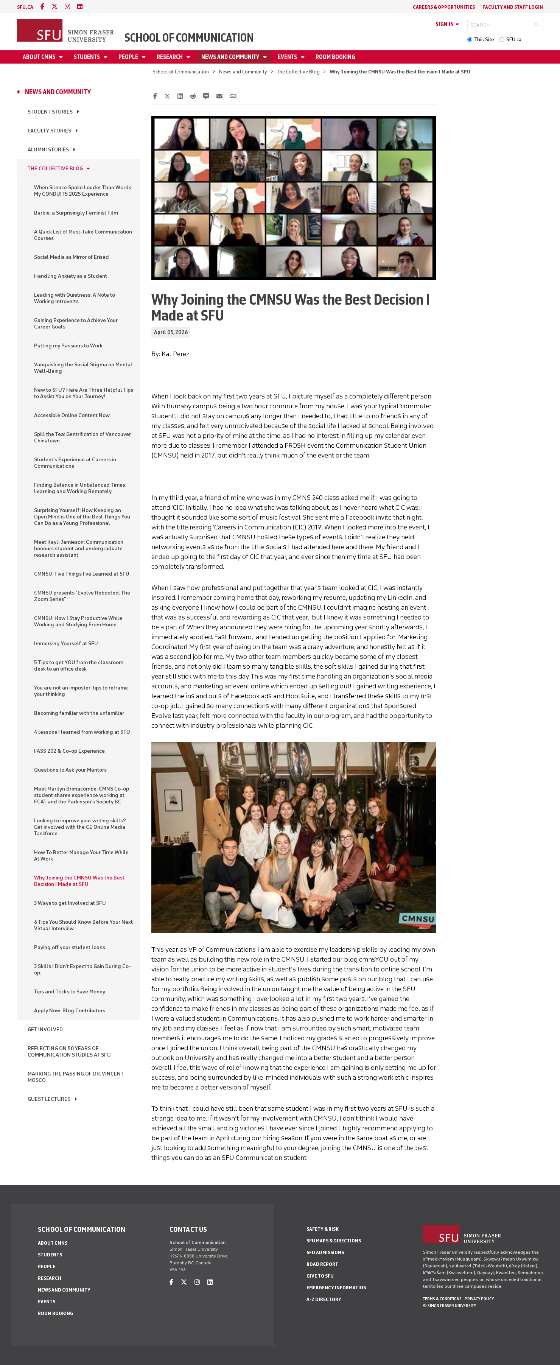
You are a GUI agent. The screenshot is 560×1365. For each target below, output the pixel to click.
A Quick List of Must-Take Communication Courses (83, 235)
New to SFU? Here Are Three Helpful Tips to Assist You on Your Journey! (83, 393)
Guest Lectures (49, 1099)
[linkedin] (79, 6)
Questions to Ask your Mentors (70, 770)
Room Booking (335, 57)
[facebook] (42, 6)
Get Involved (45, 1029)
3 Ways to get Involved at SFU (70, 903)
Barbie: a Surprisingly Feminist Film (76, 213)
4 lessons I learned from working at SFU (82, 732)
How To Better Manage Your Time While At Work (81, 855)
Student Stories (50, 112)
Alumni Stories (48, 149)
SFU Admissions (325, 1252)
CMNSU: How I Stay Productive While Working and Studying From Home (78, 621)
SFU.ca (513, 39)
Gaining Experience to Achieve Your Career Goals (76, 323)
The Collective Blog (298, 72)
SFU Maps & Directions (333, 1240)
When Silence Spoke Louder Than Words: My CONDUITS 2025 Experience (83, 190)
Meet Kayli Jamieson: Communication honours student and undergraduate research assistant (78, 548)
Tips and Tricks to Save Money (69, 991)
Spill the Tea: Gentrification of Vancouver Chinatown (82, 437)
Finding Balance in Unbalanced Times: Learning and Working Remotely (80, 488)
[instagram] (67, 6)
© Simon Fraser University (449, 1305)
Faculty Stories (49, 131)
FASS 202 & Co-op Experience (69, 751)
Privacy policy (479, 1298)
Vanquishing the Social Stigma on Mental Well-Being (83, 367)
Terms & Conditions (442, 1298)
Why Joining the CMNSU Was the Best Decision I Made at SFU (79, 881)
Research (170, 57)
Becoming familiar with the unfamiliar (79, 713)
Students (87, 57)
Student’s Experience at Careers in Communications (75, 462)
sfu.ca (25, 7)
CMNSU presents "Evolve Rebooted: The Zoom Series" (82, 596)
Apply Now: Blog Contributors (69, 1010)
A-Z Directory (323, 1299)
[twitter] (54, 6)
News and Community (230, 57)
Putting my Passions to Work (68, 345)
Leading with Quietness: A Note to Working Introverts (74, 298)
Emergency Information (336, 1287)
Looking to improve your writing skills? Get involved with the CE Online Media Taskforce (80, 827)
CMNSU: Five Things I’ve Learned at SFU (81, 574)
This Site (484, 39)
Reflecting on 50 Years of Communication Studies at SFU (69, 1051)
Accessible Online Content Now (72, 415)
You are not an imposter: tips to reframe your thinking (81, 691)
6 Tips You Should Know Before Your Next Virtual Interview (83, 925)
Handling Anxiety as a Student (70, 276)
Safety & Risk (322, 1229)
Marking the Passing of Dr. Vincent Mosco (76, 1077)
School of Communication (189, 38)
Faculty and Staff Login (512, 7)
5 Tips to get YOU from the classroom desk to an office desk (78, 665)
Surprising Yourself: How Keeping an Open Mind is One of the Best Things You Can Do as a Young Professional (82, 516)
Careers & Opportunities (444, 7)
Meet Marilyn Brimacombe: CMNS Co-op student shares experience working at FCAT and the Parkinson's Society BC (81, 795)
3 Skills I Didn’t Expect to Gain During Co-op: (82, 969)
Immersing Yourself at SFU (66, 643)
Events (288, 57)
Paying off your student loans (69, 947)
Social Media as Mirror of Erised (71, 257)
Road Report (322, 1264)
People (128, 57)
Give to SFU (320, 1276)
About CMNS (39, 57)
